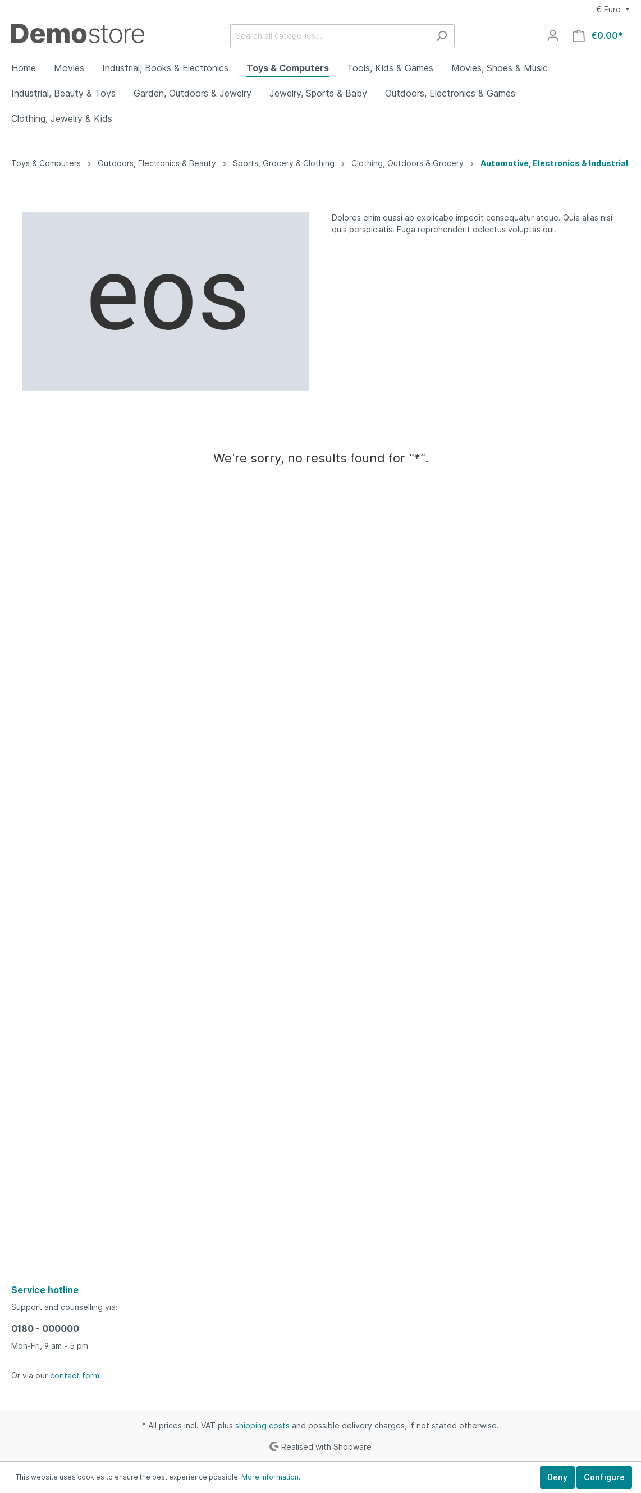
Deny (557, 1477)
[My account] (553, 35)
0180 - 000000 (45, 1328)
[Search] (441, 35)
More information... (272, 1477)
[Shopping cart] (598, 36)
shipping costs (262, 1425)
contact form (74, 1375)
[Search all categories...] (329, 35)
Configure (604, 1477)
